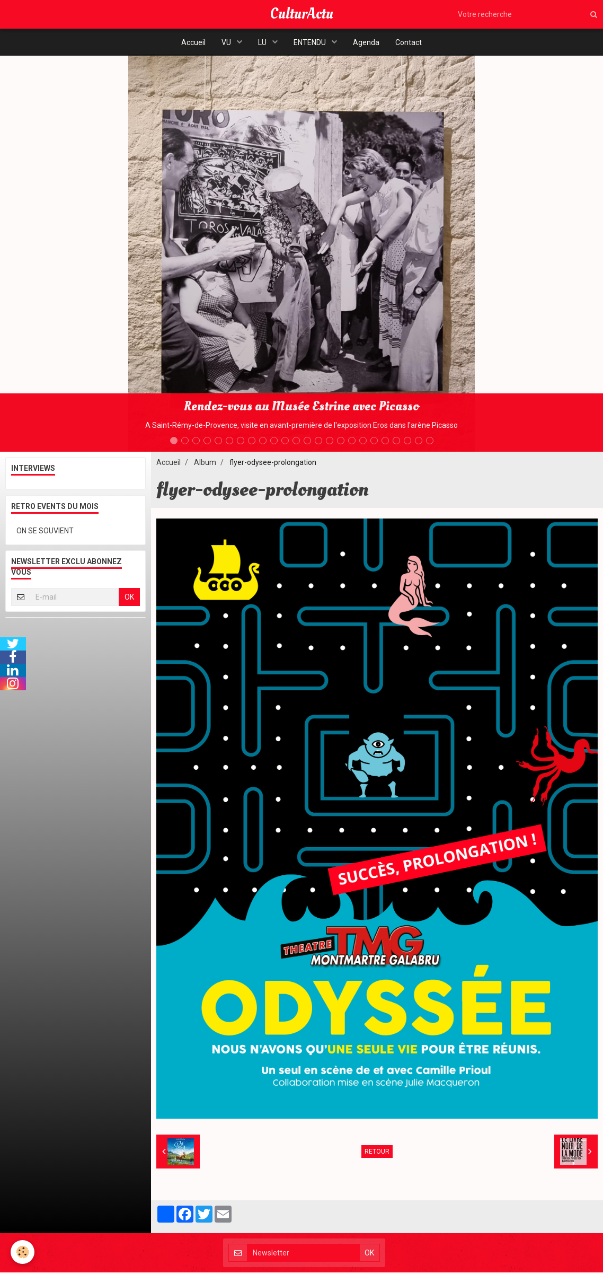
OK (129, 598)
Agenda (366, 42)
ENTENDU (310, 42)
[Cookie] (22, 1252)
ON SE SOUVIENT (45, 532)
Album (205, 464)
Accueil (193, 42)
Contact (408, 42)
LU (263, 42)
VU (227, 42)
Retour (377, 1153)
